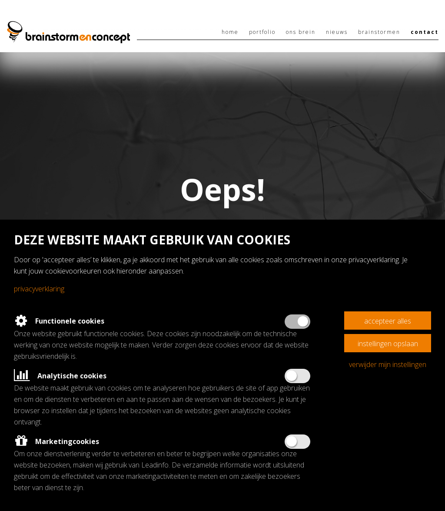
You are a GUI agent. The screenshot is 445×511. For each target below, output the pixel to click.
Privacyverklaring (39, 288)
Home (230, 32)
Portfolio (262, 32)
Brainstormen (379, 32)
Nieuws (337, 32)
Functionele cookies (59, 321)
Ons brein (300, 32)
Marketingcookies (56, 441)
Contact (424, 32)
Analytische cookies (60, 376)
